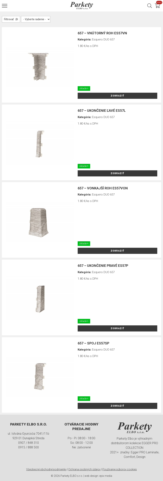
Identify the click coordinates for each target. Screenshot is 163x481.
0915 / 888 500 (28, 447)
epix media (105, 475)
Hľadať (149, 6)
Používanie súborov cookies (119, 469)
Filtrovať (9, 19)
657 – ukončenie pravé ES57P (103, 266)
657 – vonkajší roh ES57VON (103, 188)
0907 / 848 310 (28, 443)
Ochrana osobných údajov (84, 469)
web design (91, 475)
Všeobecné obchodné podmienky (46, 469)
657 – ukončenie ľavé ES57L (102, 111)
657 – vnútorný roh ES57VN (102, 33)
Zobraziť (117, 95)
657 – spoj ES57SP (93, 343)
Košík (158, 3)
